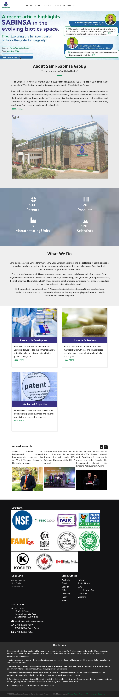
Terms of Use (84, 694)
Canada (65, 586)
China (64, 590)
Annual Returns (18, 580)
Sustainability (50, 5)
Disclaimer (102, 694)
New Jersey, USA (86, 590)
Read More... (17, 108)
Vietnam (82, 596)
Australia (66, 579)
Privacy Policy (73, 694)
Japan (64, 596)
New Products (17, 583)
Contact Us (70, 5)
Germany (66, 593)
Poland (81, 579)
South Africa (84, 583)
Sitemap (94, 694)
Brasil (64, 583)
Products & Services (34, 5)
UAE (80, 586)
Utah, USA (83, 593)
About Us (61, 5)
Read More (19, 359)
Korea (64, 600)
